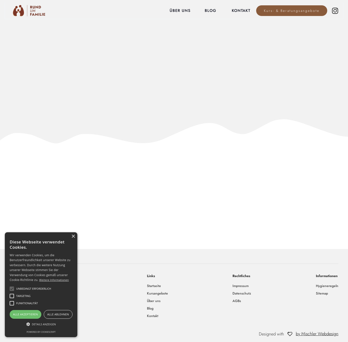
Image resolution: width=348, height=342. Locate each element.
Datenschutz (241, 293)
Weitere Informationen (54, 280)
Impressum (240, 285)
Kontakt (152, 315)
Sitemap (322, 293)
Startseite (154, 285)
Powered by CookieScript (41, 332)
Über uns (153, 300)
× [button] (73, 236)
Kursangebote (157, 293)
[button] (41, 324)
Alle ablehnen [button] (58, 314)
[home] (26, 10)
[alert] (41, 284)
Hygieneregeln (327, 285)
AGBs (236, 300)
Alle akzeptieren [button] (25, 314)
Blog (150, 308)
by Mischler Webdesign (317, 334)
